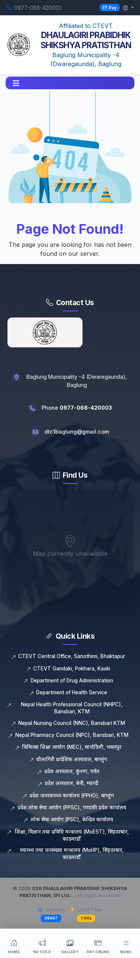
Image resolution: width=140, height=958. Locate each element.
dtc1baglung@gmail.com (76, 431)
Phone (76, 407)
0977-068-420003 (38, 7)
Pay (110, 7)
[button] (16, 83)
